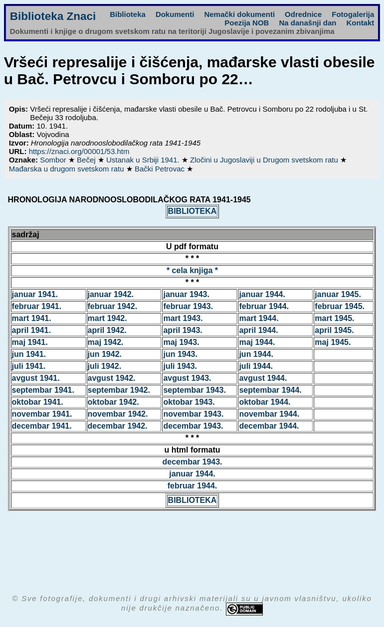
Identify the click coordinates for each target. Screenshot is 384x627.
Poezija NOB (246, 22)
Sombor (54, 160)
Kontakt (360, 22)
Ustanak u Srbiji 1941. (144, 160)
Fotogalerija (353, 14)
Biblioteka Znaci (53, 16)
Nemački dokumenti (239, 14)
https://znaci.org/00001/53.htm (79, 151)
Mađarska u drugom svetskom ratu (67, 168)
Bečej (87, 160)
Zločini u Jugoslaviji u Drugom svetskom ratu (265, 160)
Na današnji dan (307, 22)
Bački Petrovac (161, 168)
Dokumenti (175, 14)
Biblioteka (128, 14)
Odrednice (303, 14)
